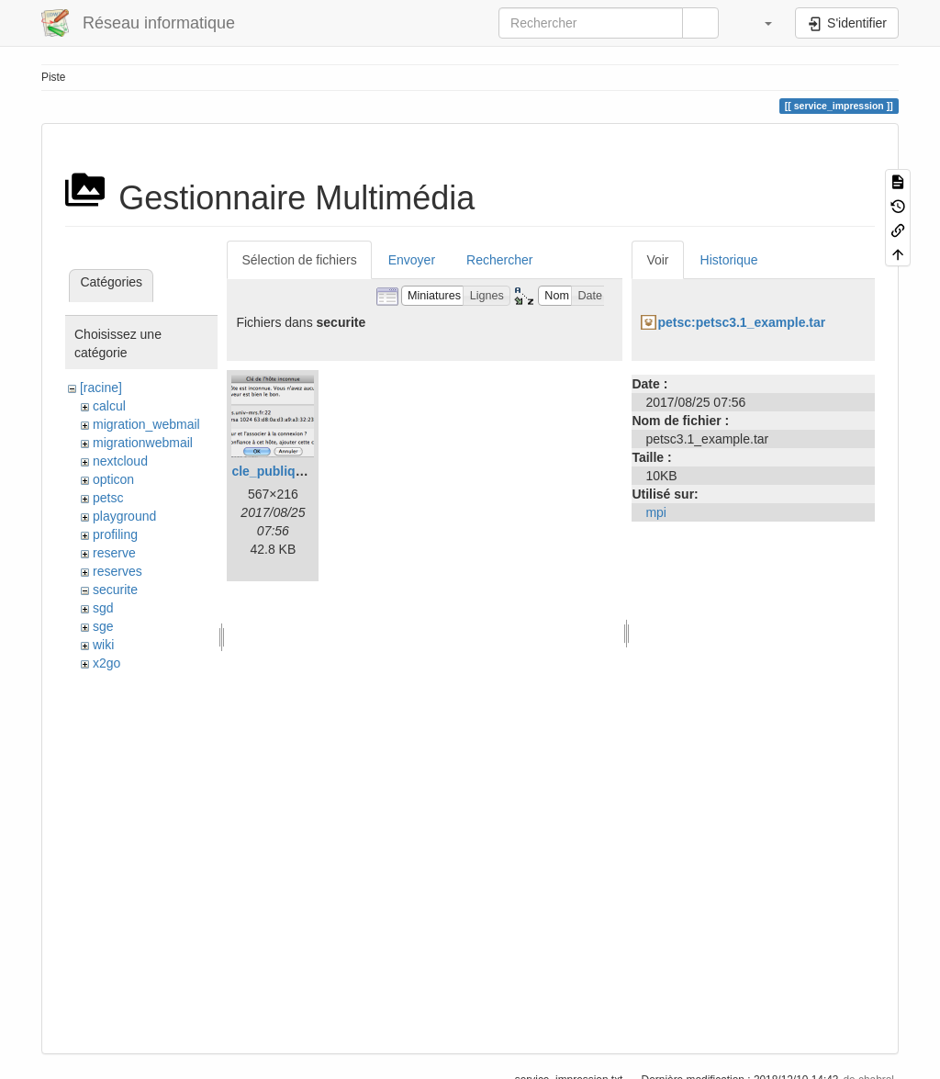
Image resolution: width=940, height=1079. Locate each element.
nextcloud (120, 461)
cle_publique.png (284, 471)
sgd (103, 608)
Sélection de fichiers (298, 260)
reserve (114, 552)
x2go (106, 663)
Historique (729, 260)
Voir (657, 260)
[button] (759, 23)
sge (103, 626)
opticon (113, 479)
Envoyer (411, 260)
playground (124, 516)
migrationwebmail (143, 442)
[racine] (101, 387)
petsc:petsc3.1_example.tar (741, 322)
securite (115, 589)
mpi (655, 512)
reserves (117, 571)
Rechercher (499, 260)
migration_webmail (146, 424)
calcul (109, 406)
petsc (108, 497)
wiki (103, 644)
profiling (115, 534)
